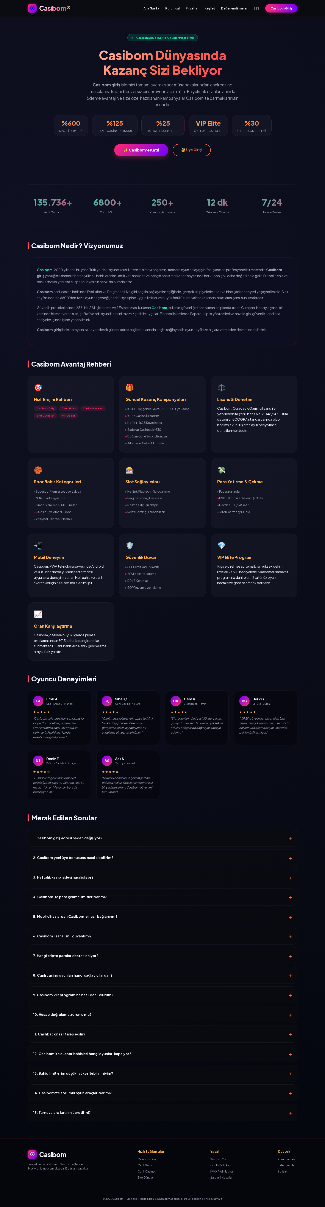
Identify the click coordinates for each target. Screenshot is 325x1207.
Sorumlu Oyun (219, 1159)
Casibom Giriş (281, 8)
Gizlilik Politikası (220, 1165)
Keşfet (210, 8)
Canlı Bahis (145, 1165)
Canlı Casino (146, 1171)
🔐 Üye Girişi (191, 149)
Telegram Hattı (287, 1165)
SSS (256, 8)
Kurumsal (172, 8)
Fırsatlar (192, 8)
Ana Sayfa (151, 8)
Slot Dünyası (146, 1177)
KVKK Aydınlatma (221, 1171)
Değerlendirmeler (234, 8)
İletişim (283, 1171)
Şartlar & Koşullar (221, 1177)
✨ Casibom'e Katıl (141, 150)
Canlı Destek (286, 1159)
